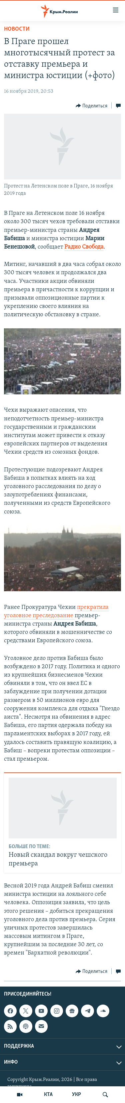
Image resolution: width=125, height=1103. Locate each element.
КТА (48, 1094)
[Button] (92, 105)
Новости (17, 29)
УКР (76, 1094)
